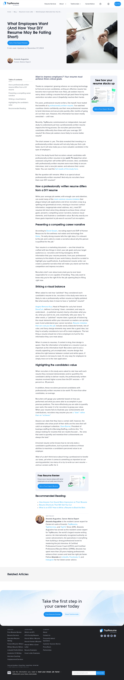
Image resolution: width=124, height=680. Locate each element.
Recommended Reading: (17, 108)
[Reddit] (115, 636)
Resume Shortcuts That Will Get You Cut (55, 505)
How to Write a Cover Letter (32, 646)
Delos (37, 236)
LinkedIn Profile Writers (15, 650)
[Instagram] (111, 636)
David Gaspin (51, 231)
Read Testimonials (71, 614)
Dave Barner (65, 426)
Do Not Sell (35, 665)
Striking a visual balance (17, 99)
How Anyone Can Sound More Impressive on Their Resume (63, 502)
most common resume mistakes (67, 199)
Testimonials (75, 4)
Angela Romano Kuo (43, 307)
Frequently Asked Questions (49, 639)
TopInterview (51, 527)
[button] (63, 4)
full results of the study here (66, 169)
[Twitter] (105, 636)
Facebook (73, 557)
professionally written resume (61, 106)
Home (9, 12)
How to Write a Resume (32, 638)
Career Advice (90, 4)
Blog (15, 12)
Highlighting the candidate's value (18, 104)
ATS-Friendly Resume (32, 635)
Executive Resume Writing (13, 639)
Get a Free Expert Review (18, 43)
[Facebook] (102, 636)
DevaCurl (39, 309)
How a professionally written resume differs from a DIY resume (19, 87)
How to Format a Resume (33, 641)
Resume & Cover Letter (26, 12)
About (61, 4)
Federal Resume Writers (15, 644)
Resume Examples (31, 650)
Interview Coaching (13, 656)
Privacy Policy (22, 665)
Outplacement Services (15, 659)
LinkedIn (65, 557)
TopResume (72, 524)
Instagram (50, 560)
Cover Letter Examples (32, 653)
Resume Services (50, 4)
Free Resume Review (53, 614)
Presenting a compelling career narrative (20, 94)
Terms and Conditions (12, 665)
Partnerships (47, 650)
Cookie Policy (29, 665)
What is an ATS (29, 632)
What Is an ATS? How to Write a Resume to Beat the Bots (62, 508)
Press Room (47, 647)
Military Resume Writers (15, 647)
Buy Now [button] (117, 4)
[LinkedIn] (108, 636)
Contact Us (46, 635)
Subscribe (100, 673)
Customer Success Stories (52, 644)
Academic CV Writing (14, 653)
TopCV (63, 527)
